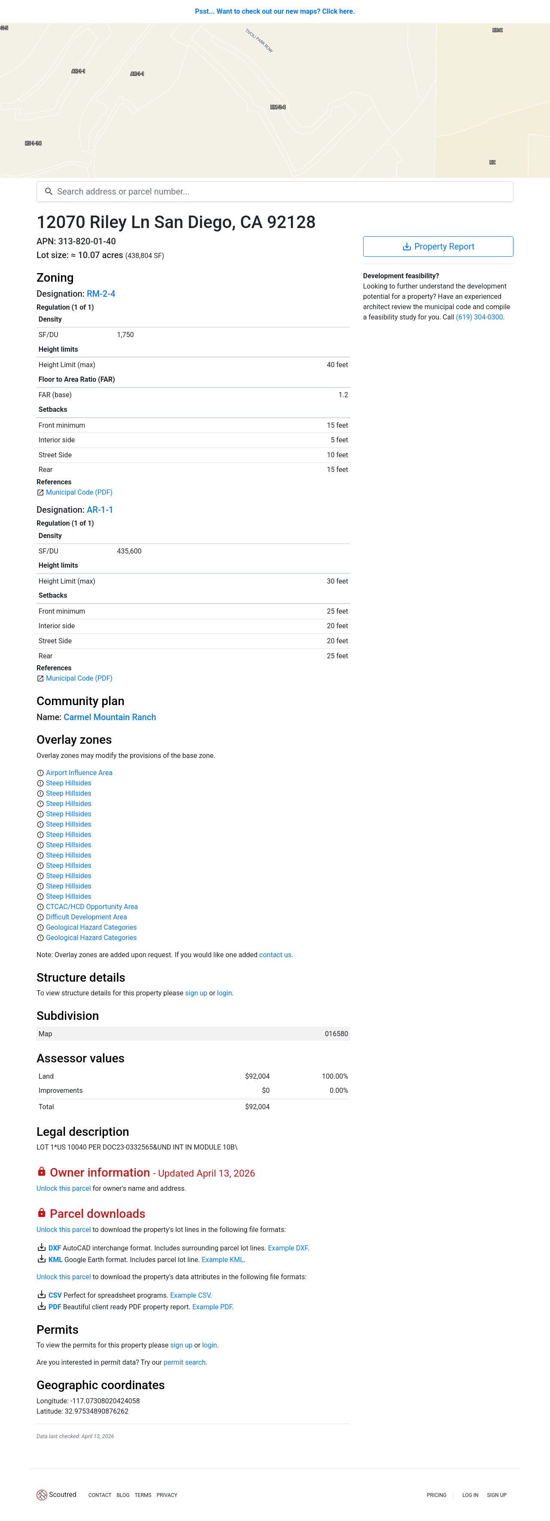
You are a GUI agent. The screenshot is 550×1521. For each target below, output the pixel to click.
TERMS (142, 1495)
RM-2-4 (101, 294)
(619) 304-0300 (479, 317)
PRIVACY (166, 1495)
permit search (185, 1362)
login (224, 993)
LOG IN (470, 1495)
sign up (196, 993)
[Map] (275, 100)
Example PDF (212, 1307)
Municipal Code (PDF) (79, 492)
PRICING (436, 1495)
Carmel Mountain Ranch (110, 717)
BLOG (122, 1495)
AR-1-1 (100, 510)
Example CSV (190, 1295)
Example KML (223, 1260)
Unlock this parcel (64, 1188)
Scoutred (62, 1495)
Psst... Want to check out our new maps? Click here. (275, 11)
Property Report (438, 246)
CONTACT (100, 1495)
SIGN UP (497, 1495)
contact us (275, 955)
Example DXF (288, 1248)
